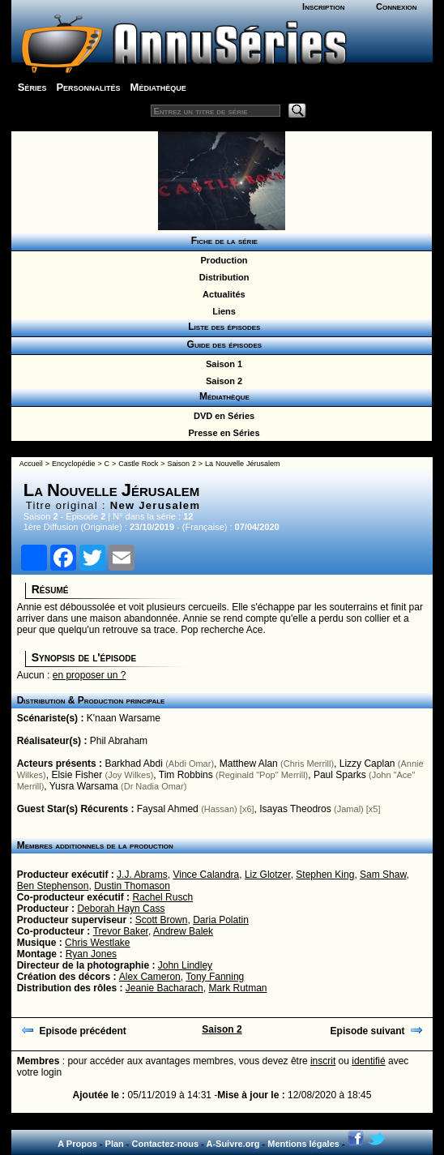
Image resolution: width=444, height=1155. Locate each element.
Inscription (323, 6)
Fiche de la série (222, 240)
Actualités (221, 294)
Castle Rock (138, 464)
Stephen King (325, 874)
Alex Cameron (150, 976)
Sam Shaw (383, 874)
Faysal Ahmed (168, 809)
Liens (221, 311)
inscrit (322, 1061)
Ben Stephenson (53, 886)
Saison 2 (221, 381)
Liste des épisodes (222, 326)
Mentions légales (303, 1144)
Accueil (31, 464)
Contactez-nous (165, 1144)
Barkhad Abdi (133, 763)
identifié (368, 1061)
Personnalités (88, 87)
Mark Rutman (237, 988)
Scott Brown (161, 920)
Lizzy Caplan (367, 763)
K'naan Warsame (123, 718)
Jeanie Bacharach (164, 988)
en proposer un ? (89, 675)
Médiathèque (158, 87)
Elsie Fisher (76, 775)
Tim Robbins (186, 775)
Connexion (396, 6)
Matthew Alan (249, 763)
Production (221, 260)
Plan (114, 1144)
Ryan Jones (91, 954)
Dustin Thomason (132, 886)
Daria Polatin (221, 920)
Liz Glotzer (268, 874)
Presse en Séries (221, 433)
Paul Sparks (340, 775)
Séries (32, 87)
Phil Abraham (118, 740)
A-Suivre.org (232, 1144)
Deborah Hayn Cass (120, 908)
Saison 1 (221, 364)
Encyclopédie (74, 464)
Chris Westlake (97, 942)
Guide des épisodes (221, 344)
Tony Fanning (215, 976)
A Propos (77, 1144)
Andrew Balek (183, 931)
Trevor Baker (120, 931)
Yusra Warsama (83, 786)
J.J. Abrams (142, 874)
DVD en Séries (221, 416)
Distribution (222, 277)
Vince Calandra (206, 874)
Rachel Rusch (162, 897)
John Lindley (185, 965)
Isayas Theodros (295, 809)
